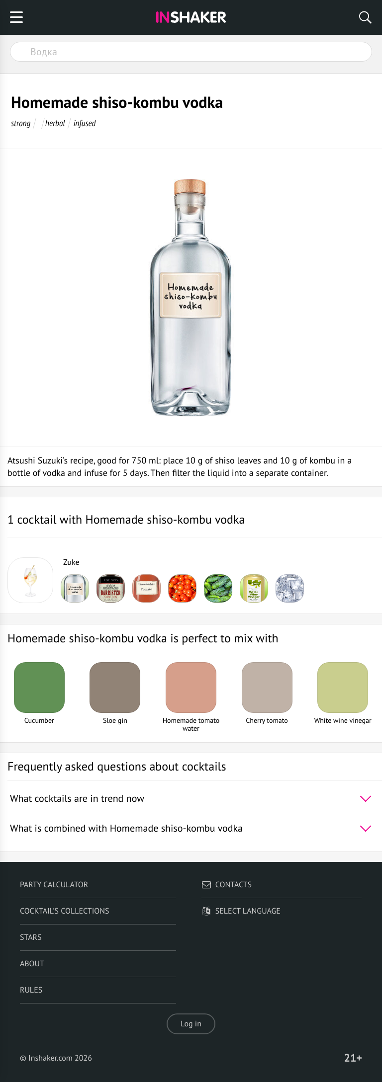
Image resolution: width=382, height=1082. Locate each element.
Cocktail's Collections (64, 911)
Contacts (226, 885)
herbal (55, 123)
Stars (31, 937)
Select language (241, 911)
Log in (191, 1024)
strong (20, 123)
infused (84, 123)
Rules (31, 990)
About (32, 964)
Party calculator (54, 885)
